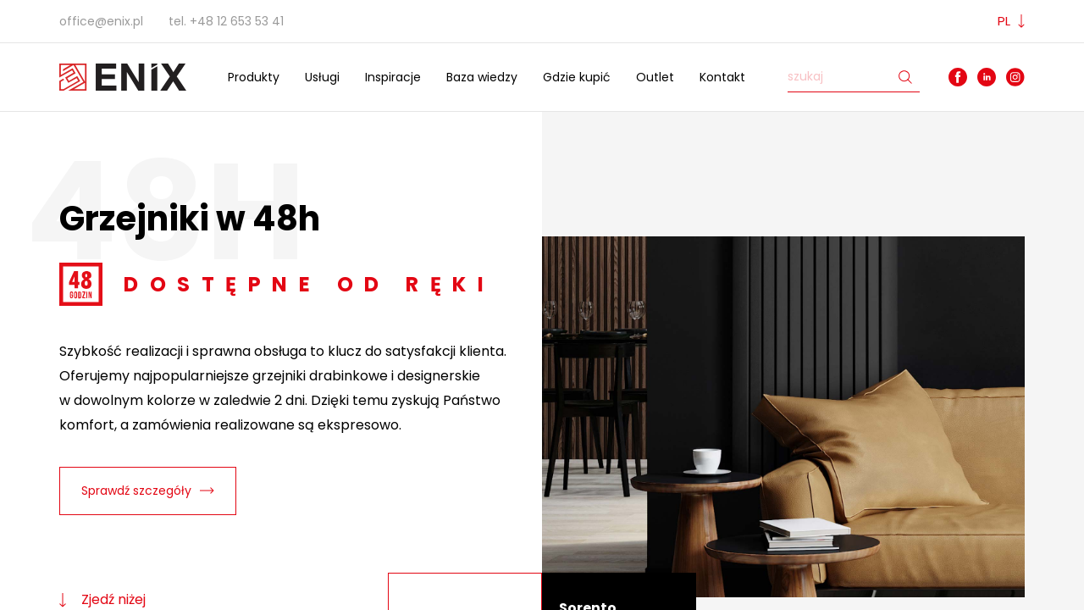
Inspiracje (393, 77)
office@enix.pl (101, 21)
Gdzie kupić (577, 77)
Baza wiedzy (481, 77)
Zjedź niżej (102, 599)
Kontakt (722, 77)
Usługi (322, 77)
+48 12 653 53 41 (237, 21)
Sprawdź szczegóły (147, 490)
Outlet (655, 77)
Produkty (253, 77)
